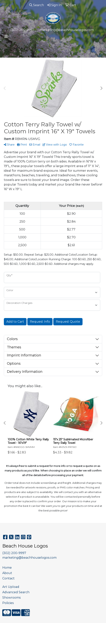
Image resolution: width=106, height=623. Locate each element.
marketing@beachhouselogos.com (67, 30)
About (7, 573)
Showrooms (11, 597)
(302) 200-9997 (22, 30)
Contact (8, 578)
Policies (8, 603)
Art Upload (10, 587)
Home (7, 567)
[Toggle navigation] (6, 36)
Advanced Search (15, 592)
